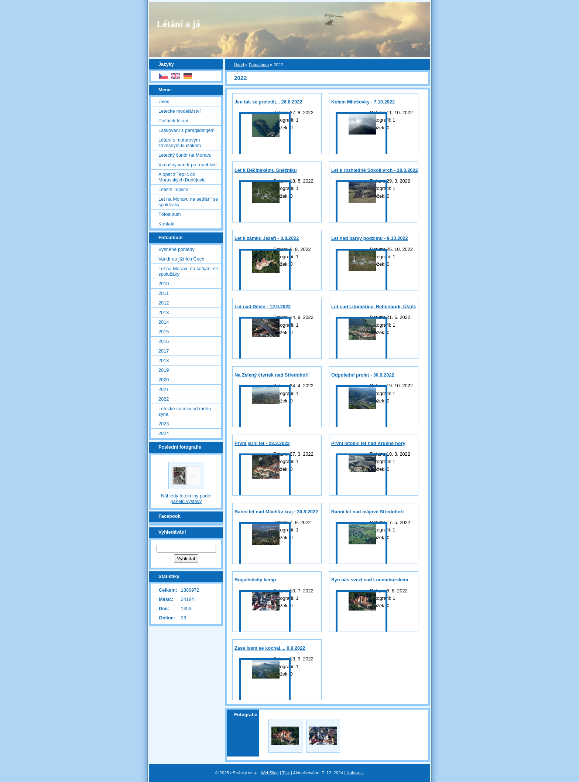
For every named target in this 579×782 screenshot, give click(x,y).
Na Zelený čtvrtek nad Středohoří (271, 375)
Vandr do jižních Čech (181, 259)
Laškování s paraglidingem (186, 130)
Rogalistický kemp (255, 579)
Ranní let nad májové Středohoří (367, 511)
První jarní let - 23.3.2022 (262, 443)
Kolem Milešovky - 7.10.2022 (363, 102)
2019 (163, 370)
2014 (163, 322)
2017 (163, 351)
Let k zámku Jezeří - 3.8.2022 (266, 238)
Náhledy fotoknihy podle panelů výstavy (186, 498)
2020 (163, 379)
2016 (163, 341)
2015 (163, 331)
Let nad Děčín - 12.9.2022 (262, 306)
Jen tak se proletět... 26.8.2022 (268, 102)
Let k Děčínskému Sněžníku (265, 170)
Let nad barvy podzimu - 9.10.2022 (369, 238)
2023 (163, 423)
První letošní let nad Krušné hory (368, 443)
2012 (163, 303)
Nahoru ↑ (355, 773)
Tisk (286, 773)
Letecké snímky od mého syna (184, 411)
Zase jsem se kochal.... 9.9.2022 (269, 648)
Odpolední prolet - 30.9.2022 (362, 375)
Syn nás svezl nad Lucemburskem (369, 579)
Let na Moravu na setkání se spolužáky (188, 201)
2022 (163, 399)
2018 (163, 360)
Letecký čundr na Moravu (185, 155)
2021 (163, 389)
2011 (163, 293)
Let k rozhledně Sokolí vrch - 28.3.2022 (374, 170)
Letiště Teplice (173, 189)
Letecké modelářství (179, 111)
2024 (163, 433)
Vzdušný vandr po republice (187, 164)
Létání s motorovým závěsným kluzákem (179, 142)
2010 (163, 283)
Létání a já (178, 23)
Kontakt (166, 224)
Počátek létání (173, 120)
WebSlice (269, 773)
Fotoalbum (259, 64)
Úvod (239, 64)
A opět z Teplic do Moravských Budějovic (181, 177)
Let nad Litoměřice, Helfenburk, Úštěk (373, 306)
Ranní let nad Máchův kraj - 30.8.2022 (276, 511)
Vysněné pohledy (176, 249)
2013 (163, 312)
